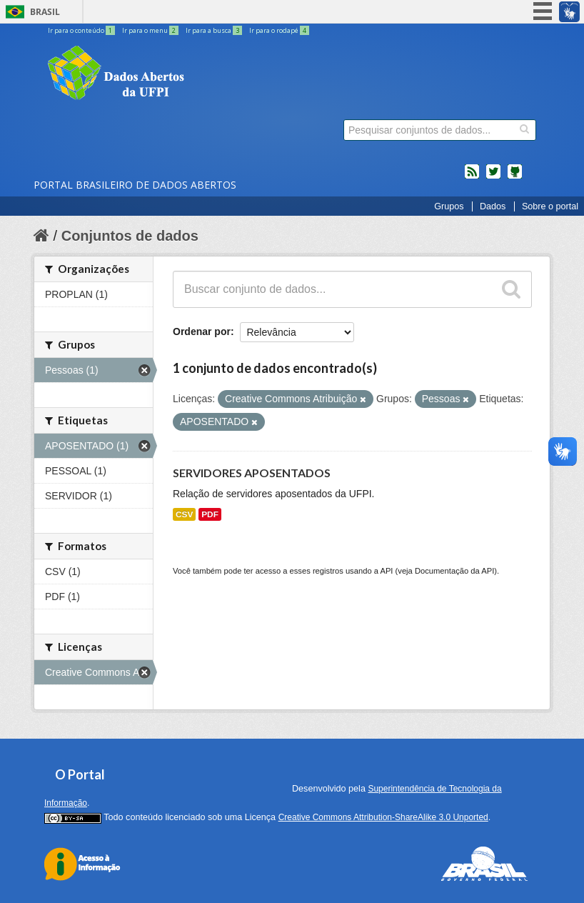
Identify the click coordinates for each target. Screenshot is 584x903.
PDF (209, 514)
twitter (493, 177)
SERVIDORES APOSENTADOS (252, 472)
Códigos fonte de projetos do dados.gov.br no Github (515, 177)
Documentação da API (454, 571)
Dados (492, 206)
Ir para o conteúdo (82, 30)
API (386, 571)
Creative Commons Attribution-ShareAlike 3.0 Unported (383, 817)
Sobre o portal (550, 206)
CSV (184, 514)
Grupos (448, 206)
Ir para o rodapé (279, 30)
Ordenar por (202, 331)
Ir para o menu (151, 30)
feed (472, 177)
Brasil (45, 12)
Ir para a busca (214, 30)
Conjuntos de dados (129, 236)
